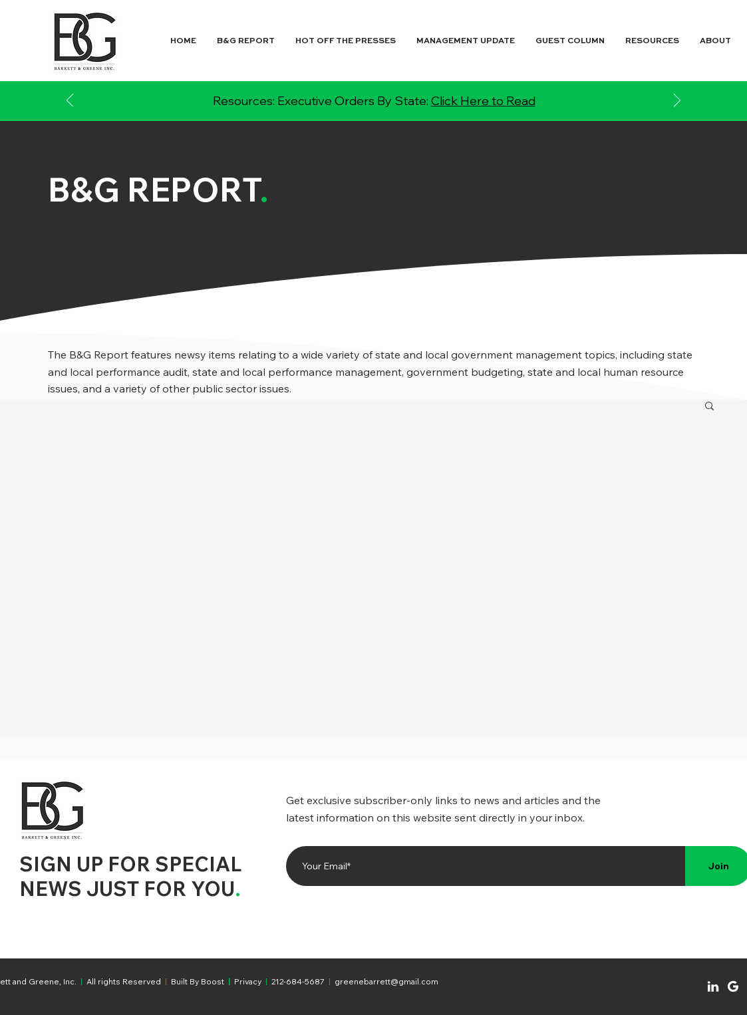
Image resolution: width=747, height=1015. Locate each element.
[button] (709, 407)
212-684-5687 (298, 981)
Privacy (247, 981)
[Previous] (70, 101)
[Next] (677, 101)
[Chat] (713, 986)
